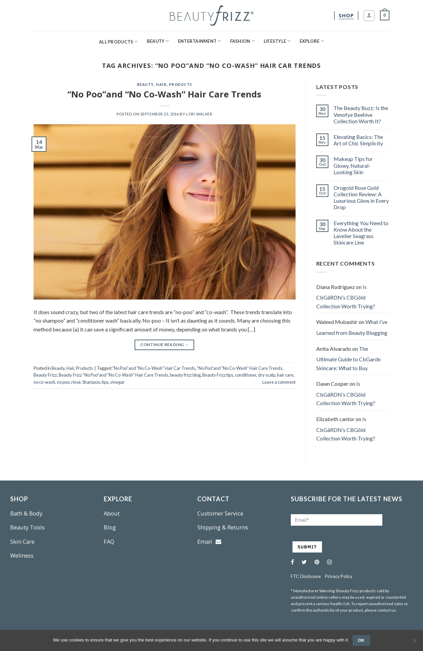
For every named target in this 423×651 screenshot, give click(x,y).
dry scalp (266, 375)
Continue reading (164, 344)
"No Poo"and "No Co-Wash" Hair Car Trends (153, 368)
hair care (285, 375)
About (112, 513)
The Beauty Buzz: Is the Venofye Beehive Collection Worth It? (361, 114)
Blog (110, 527)
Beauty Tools (27, 527)
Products (180, 84)
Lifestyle (277, 41)
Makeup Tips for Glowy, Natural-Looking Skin (353, 165)
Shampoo (91, 382)
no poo (63, 382)
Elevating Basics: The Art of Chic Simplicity (358, 139)
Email (209, 541)
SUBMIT (307, 547)
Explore (312, 41)
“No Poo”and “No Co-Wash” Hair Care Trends (164, 94)
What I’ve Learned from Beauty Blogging (351, 327)
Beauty (158, 41)
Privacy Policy (338, 576)
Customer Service (220, 513)
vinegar (117, 382)
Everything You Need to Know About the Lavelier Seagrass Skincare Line (361, 233)
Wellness (22, 555)
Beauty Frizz (45, 375)
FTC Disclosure (306, 576)
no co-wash (44, 382)
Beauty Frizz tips (217, 375)
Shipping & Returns (222, 527)
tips (105, 382)
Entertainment (199, 41)
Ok (361, 640)
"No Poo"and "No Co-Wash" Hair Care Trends (239, 368)
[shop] (346, 15)
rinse (76, 382)
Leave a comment (279, 382)
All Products (118, 41)
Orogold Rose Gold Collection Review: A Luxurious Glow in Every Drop (361, 197)
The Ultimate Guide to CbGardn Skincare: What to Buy (348, 358)
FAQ (109, 541)
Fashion (242, 41)
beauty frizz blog (185, 375)
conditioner (245, 375)
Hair (161, 84)
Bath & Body (26, 513)
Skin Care (22, 541)
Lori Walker (199, 114)
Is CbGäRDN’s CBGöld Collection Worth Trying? (345, 296)
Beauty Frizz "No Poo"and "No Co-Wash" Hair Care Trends (113, 375)
